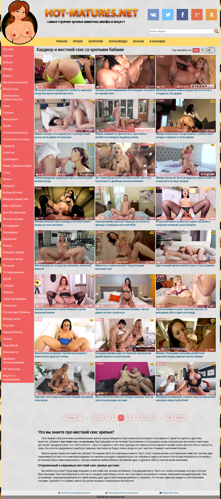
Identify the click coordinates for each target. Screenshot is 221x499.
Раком (7, 338)
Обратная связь (169, 493)
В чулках (8, 325)
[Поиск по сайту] (216, 31)
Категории (95, 41)
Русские (8, 49)
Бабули (8, 62)
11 (136, 418)
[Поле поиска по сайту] (184, 31)
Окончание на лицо (16, 139)
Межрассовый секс (16, 199)
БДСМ (7, 279)
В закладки (157, 41)
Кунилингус (10, 352)
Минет (7, 179)
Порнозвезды (118, 41)
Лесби (7, 126)
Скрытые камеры (14, 299)
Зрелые (8, 55)
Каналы (138, 41)
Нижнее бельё (12, 332)
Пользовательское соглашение (121, 493)
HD (202, 50)
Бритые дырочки (14, 212)
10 (128, 418)
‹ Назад (70, 418)
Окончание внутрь (15, 132)
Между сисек (11, 318)
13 (152, 418)
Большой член (12, 192)
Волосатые (10, 119)
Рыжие (7, 245)
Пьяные (8, 292)
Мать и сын (10, 89)
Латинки (8, 265)
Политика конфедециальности (74, 493)
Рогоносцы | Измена (16, 312)
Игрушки (9, 185)
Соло (6, 172)
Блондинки (10, 232)
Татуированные (13, 272)
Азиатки (8, 152)
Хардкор (9, 146)
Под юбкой (10, 345)
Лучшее (78, 41)
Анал (6, 106)
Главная (61, 41)
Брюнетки (9, 239)
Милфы (8, 69)
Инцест (8, 75)
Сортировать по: (182, 50)
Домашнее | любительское (13, 97)
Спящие (8, 285)
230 (169, 418)
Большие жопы (13, 259)
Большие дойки (13, 252)
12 (144, 418)
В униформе (11, 225)
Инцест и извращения (11, 377)
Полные (8, 112)
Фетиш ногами (13, 219)
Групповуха (10, 159)
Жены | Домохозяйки (17, 166)
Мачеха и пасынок (15, 82)
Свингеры (9, 305)
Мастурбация (12, 205)
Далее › (181, 418)
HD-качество (11, 369)
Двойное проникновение (13, 360)
